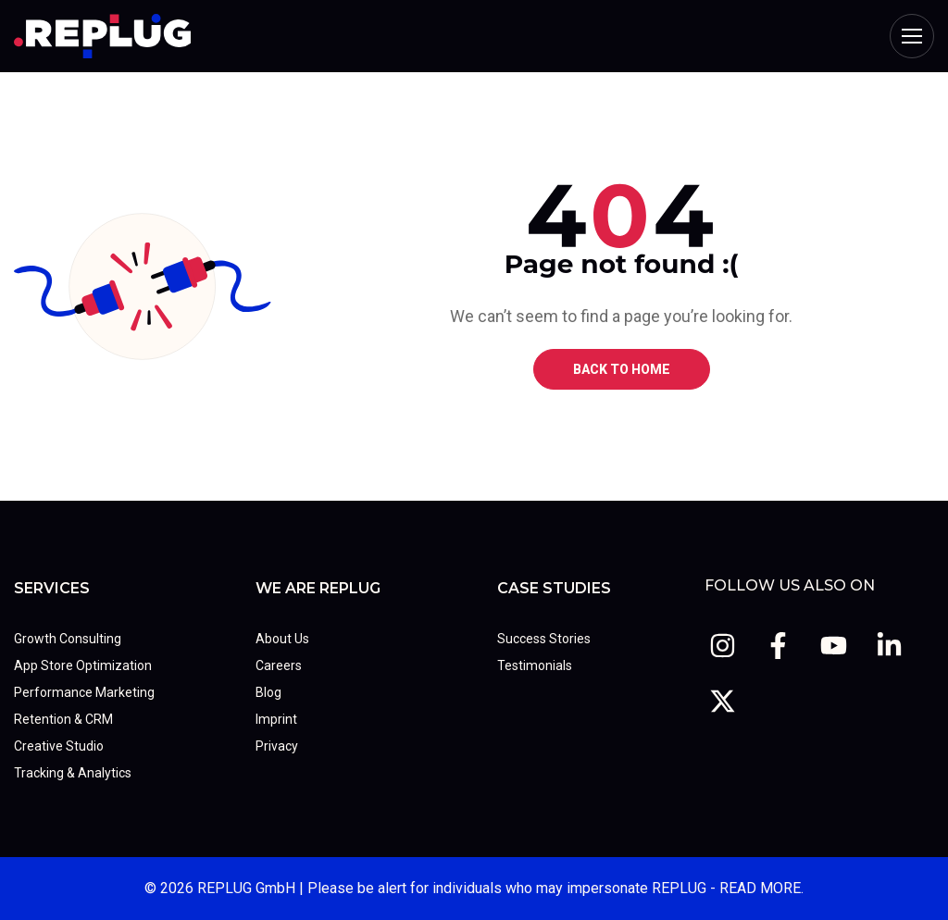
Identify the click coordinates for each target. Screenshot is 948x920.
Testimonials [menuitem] (534, 665)
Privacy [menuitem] (277, 746)
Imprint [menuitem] (276, 719)
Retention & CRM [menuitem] (63, 719)
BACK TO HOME (621, 369)
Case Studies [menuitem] (554, 588)
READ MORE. (761, 888)
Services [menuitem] (52, 588)
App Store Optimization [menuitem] (83, 665)
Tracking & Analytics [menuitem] (72, 772)
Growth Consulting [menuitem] (67, 638)
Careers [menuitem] (279, 665)
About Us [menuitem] (282, 638)
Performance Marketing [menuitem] (84, 692)
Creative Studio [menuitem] (59, 746)
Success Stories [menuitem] (544, 638)
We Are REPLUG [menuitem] (318, 588)
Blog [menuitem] (268, 692)
